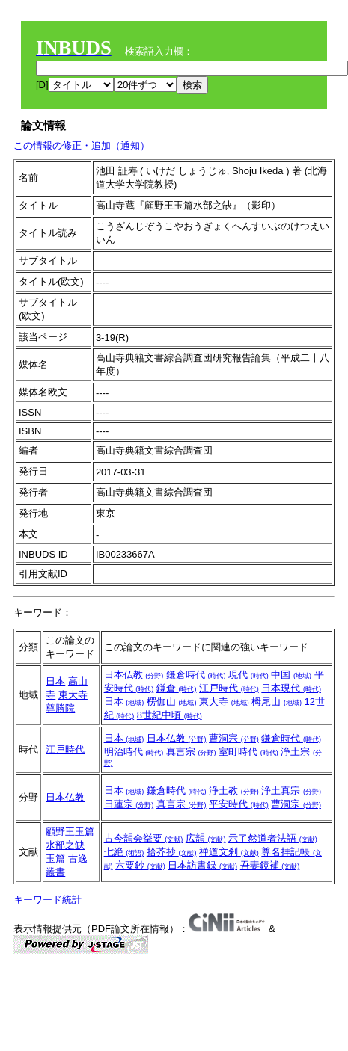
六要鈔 (140, 865)
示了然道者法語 (272, 838)
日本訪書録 (202, 865)
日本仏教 (134, 674)
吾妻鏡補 (270, 865)
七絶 (124, 851)
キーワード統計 (47, 899)
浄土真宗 (291, 790)
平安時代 (239, 804)
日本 (55, 681)
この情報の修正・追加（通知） (81, 145)
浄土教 (234, 790)
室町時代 (248, 751)
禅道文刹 (229, 851)
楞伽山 (172, 701)
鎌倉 (176, 688)
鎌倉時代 (196, 674)
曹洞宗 (234, 738)
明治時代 (134, 751)
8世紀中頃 (169, 715)
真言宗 (191, 751)
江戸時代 (229, 688)
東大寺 (224, 701)
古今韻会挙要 (143, 838)
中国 (291, 674)
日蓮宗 (129, 804)
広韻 (206, 838)
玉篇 (55, 858)
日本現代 (291, 688)
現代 (248, 674)
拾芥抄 (172, 851)
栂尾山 (276, 701)
